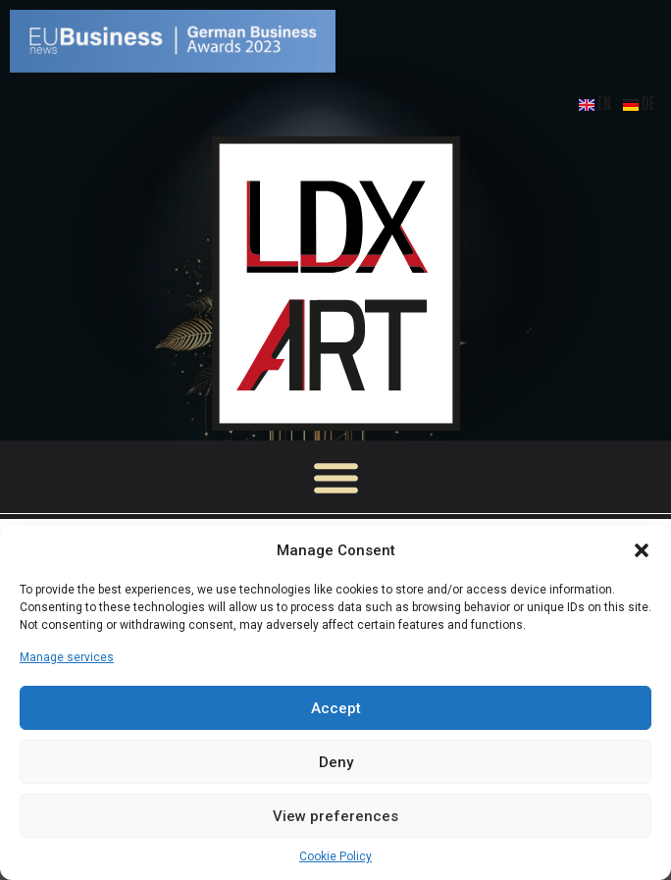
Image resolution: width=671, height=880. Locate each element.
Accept (336, 708)
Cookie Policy (335, 856)
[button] (641, 550)
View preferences (335, 816)
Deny (336, 762)
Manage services (67, 657)
